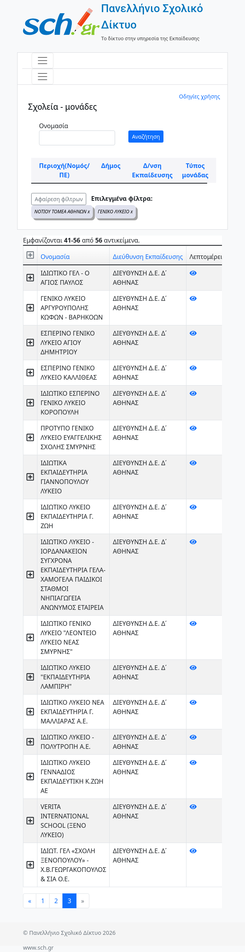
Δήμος (111, 165)
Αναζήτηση (146, 136)
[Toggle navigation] (42, 60)
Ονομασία (53, 125)
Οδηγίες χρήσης (199, 96)
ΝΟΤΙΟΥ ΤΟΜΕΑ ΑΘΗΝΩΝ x (62, 211)
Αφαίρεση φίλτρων (59, 199)
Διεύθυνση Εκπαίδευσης (148, 256)
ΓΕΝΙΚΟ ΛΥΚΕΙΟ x (115, 211)
